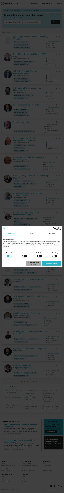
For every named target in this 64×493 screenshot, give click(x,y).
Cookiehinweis (26, 245)
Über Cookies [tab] (52, 233)
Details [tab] (32, 233)
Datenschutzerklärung (9, 245)
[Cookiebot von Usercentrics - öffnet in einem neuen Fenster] (54, 228)
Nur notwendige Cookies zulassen (33, 263)
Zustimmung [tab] (11, 233)
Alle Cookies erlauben (51, 263)
